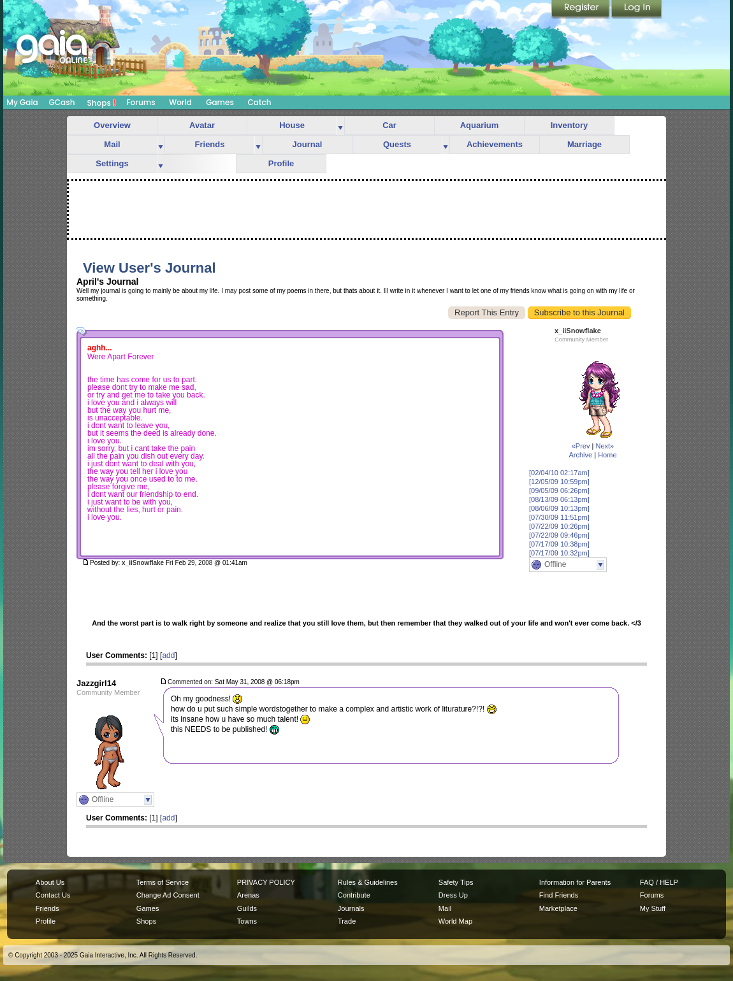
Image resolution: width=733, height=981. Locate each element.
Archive (580, 455)
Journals (351, 908)
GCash (62, 102)
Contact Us (53, 895)
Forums (140, 102)
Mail (112, 144)
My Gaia (22, 102)
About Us (50, 882)
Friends (210, 144)
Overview (112, 125)
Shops (101, 102)
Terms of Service (162, 882)
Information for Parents (575, 882)
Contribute (354, 895)
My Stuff (652, 908)
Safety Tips (456, 882)
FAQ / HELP (659, 882)
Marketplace (558, 908)
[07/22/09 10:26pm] (559, 526)
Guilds (247, 908)
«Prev (581, 446)
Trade (347, 921)
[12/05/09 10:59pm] (559, 481)
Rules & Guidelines (368, 882)
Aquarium (479, 125)
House (292, 125)
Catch (260, 102)
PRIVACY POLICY (266, 882)
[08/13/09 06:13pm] (559, 499)
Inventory (569, 125)
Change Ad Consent (168, 895)
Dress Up (453, 895)
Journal (308, 144)
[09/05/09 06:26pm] (559, 490)
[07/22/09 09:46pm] (559, 535)
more (340, 126)
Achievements (495, 144)
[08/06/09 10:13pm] (559, 508)
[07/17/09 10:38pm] (559, 544)
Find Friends (558, 895)
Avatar (202, 125)
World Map (455, 921)
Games (220, 102)
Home (607, 455)
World (180, 102)
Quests (397, 144)
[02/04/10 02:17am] (559, 472)
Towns (247, 921)
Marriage (584, 144)
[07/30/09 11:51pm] (559, 517)
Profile (281, 163)
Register (581, 9)
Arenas (248, 895)
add (168, 655)
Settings (112, 163)
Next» (604, 446)
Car (389, 125)
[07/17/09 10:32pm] (559, 553)
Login (636, 9)
